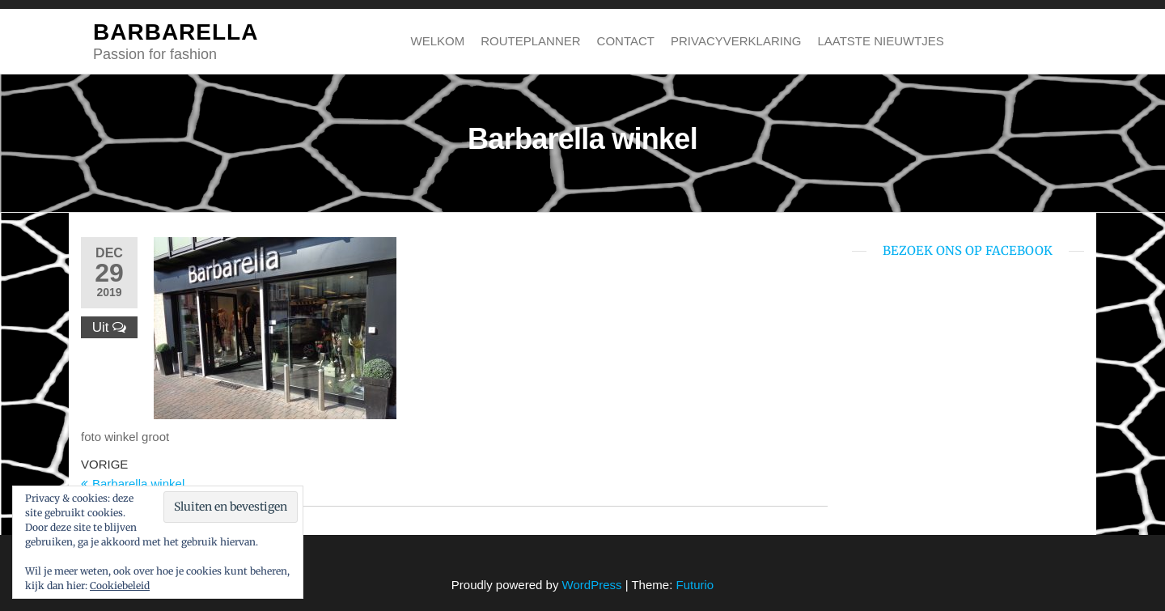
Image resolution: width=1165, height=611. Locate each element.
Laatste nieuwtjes (880, 41)
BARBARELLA (175, 32)
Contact (626, 41)
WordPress (592, 585)
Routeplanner (530, 41)
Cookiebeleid (120, 585)
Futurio (695, 585)
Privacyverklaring (736, 41)
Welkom (438, 41)
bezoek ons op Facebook (968, 250)
